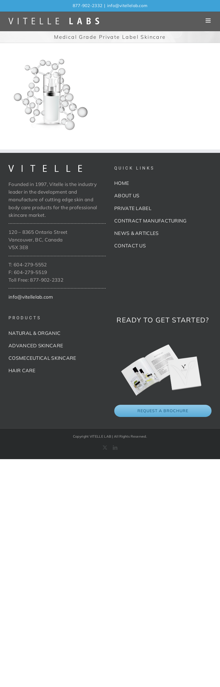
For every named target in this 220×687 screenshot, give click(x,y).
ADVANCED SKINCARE (35, 345)
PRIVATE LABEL (132, 208)
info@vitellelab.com (127, 5)
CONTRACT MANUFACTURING (150, 221)
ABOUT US (126, 195)
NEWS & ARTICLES (136, 233)
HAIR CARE (22, 370)
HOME (121, 183)
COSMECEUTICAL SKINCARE (42, 358)
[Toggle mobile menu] (209, 20)
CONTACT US (130, 246)
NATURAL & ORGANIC (34, 333)
